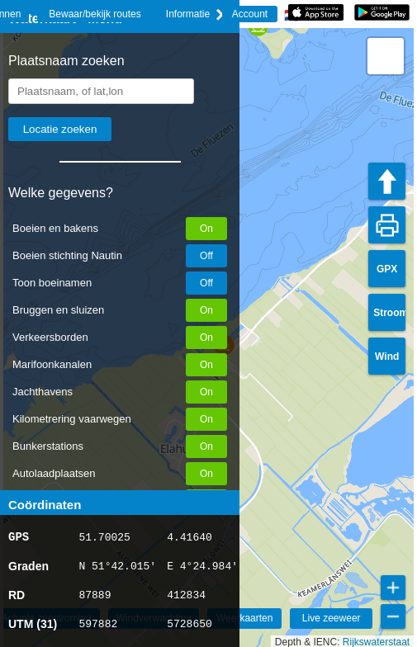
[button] (385, 56)
